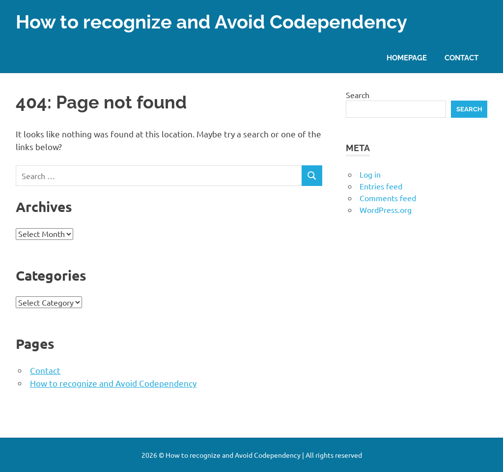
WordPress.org (386, 209)
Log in (370, 174)
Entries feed (381, 186)
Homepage (407, 57)
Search (357, 95)
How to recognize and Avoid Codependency (211, 22)
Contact (461, 57)
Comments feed (388, 198)
